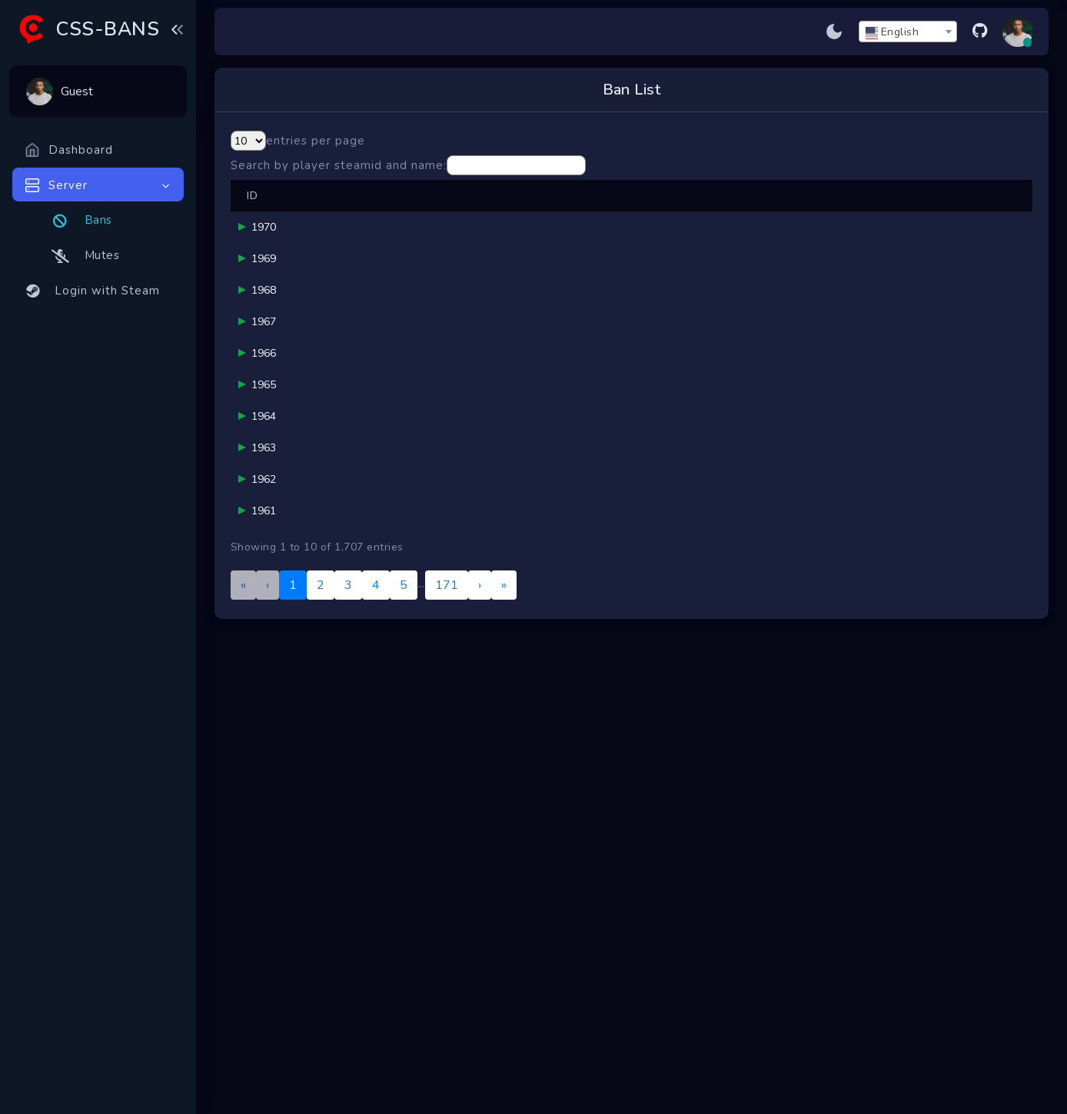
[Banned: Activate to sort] (837, 212)
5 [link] (403, 1037)
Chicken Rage (360, 771)
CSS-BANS (107, 29)
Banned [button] (836, 212)
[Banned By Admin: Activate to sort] (460, 212)
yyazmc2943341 (366, 547)
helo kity (451, 707)
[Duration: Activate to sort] (689, 212)
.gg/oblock (351, 627)
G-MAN (448, 275)
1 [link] (293, 1037)
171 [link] (446, 1037)
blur (336, 268)
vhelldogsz (353, 396)
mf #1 (340, 468)
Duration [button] (688, 212)
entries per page (315, 140)
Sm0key (449, 779)
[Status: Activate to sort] (997, 212)
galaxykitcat (356, 700)
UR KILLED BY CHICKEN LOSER (367, 938)
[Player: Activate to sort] (349, 212)
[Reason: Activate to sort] (572, 212)
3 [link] (348, 1037)
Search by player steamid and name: (339, 165)
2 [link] (320, 1037)
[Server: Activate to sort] (919, 212)
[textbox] (907, 32)
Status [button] (997, 212)
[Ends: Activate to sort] (764, 212)
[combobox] (908, 31)
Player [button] (309, 212)
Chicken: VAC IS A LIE (367, 858)
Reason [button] (534, 212)
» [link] (504, 1037)
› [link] (479, 1037)
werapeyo (455, 475)
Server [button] (910, 212)
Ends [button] (759, 212)
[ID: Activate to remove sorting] (253, 212)
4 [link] (376, 1037)
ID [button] (252, 212)
